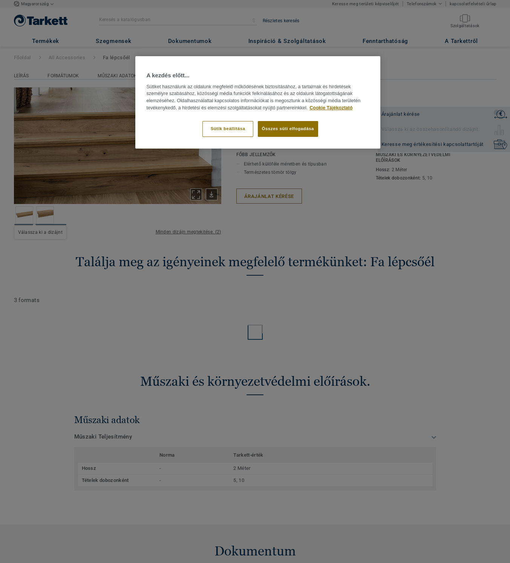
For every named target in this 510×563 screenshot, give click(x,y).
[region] (257, 102)
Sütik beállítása (228, 128)
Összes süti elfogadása (288, 128)
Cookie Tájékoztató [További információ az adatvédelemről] (330, 107)
